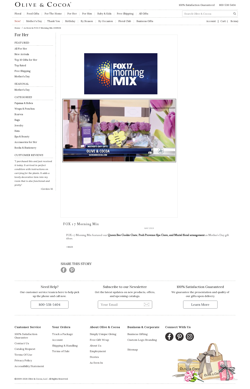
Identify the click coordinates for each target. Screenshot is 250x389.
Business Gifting (137, 334)
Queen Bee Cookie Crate (122, 235)
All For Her (21, 48)
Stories (94, 357)
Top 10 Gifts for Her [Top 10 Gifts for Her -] (26, 59)
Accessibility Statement (29, 366)
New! (18, 21)
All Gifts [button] (143, 13)
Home (17, 28)
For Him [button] (87, 13)
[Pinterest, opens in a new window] (179, 337)
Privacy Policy (23, 360)
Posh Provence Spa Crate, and (156, 235)
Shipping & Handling (65, 345)
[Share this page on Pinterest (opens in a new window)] (72, 270)
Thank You (53, 21)
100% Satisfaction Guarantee (26, 335)
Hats (17, 131)
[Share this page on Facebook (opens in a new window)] (64, 270)
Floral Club (124, 21)
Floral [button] (18, 13)
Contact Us (22, 343)
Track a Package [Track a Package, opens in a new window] (62, 334)
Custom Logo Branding (142, 339)
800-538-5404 (227, 5)
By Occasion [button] (105, 21)
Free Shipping (125, 13)
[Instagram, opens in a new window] (190, 337)
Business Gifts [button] (144, 21)
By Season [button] (87, 21)
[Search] (234, 13)
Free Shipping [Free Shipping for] (23, 71)
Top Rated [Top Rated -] (20, 65)
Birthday (70, 21)
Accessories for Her (26, 142)
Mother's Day (22, 76)
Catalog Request (25, 348)
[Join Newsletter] (146, 304)
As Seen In (96, 362)
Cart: (229, 21)
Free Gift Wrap (99, 339)
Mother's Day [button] (34, 21)
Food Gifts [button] (33, 13)
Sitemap (132, 349)
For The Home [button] (53, 13)
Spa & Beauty (22, 136)
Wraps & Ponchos (25, 108)
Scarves (19, 114)
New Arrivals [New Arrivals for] (22, 54)
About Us (95, 345)
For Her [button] (72, 13)
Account (211, 21)
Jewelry (19, 125)
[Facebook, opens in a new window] (169, 337)
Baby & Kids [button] (104, 13)
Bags (17, 119)
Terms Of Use (23, 354)
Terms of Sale (60, 351)
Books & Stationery (25, 147)
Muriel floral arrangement (189, 235)
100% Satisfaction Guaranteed (197, 5)
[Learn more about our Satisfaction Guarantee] (200, 305)
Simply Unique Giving (103, 334)
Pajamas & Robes (24, 103)
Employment (98, 351)
